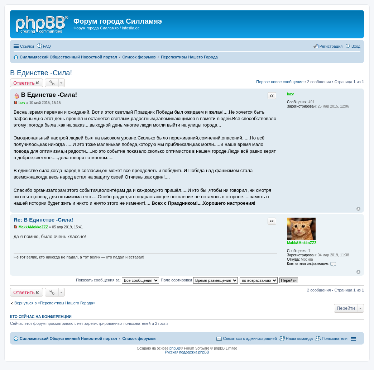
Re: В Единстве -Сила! (43, 220)
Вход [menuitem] (355, 46)
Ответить (24, 83)
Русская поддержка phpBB (187, 352)
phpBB (174, 348)
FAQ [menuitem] (47, 46)
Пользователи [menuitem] (334, 338)
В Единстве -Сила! (41, 73)
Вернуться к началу (358, 209)
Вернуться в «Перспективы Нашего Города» (54, 303)
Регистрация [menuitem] (331, 46)
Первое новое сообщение (279, 82)
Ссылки (27, 46)
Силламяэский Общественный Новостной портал (68, 338)
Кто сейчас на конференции (41, 316)
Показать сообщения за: (117, 280)
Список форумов (138, 338)
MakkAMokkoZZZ (301, 243)
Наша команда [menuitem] (299, 338)
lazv (290, 94)
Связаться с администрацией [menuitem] (250, 338)
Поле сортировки (199, 280)
